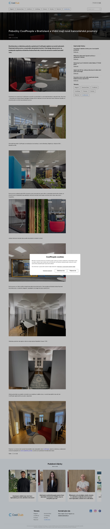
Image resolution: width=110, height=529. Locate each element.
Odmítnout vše (61, 270)
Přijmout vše (73, 270)
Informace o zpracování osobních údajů (66, 266)
